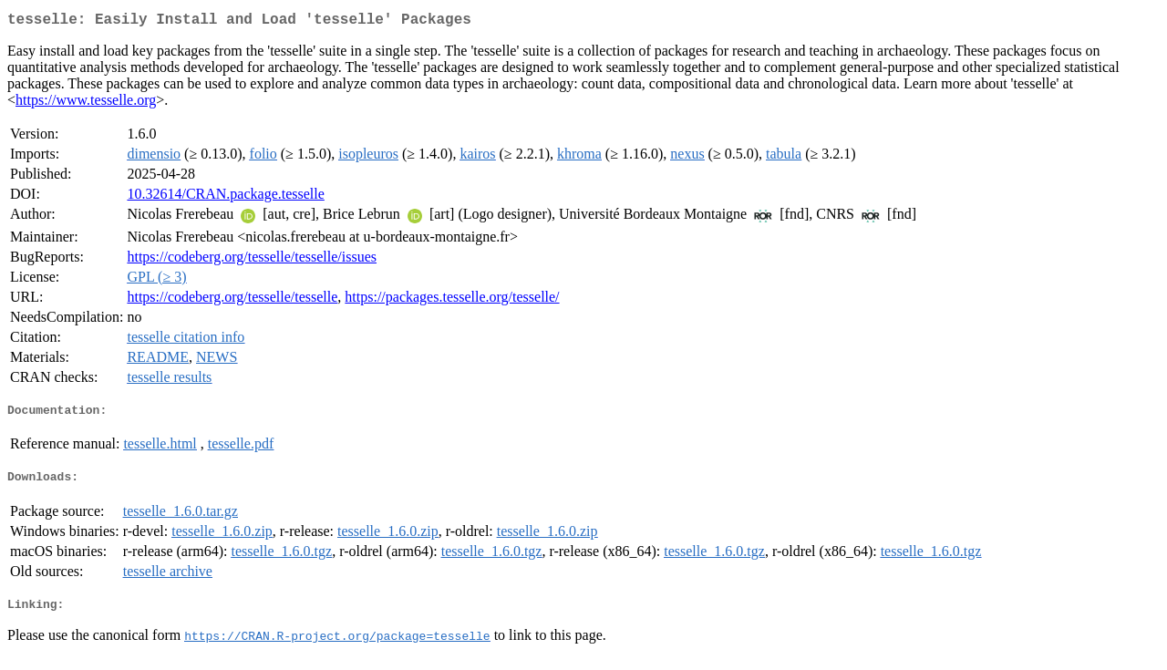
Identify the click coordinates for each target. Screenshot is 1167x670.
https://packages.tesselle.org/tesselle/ (452, 300)
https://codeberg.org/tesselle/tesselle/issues (252, 260)
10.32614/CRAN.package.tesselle (225, 197)
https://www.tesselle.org (85, 103)
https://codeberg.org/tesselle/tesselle (232, 300)
